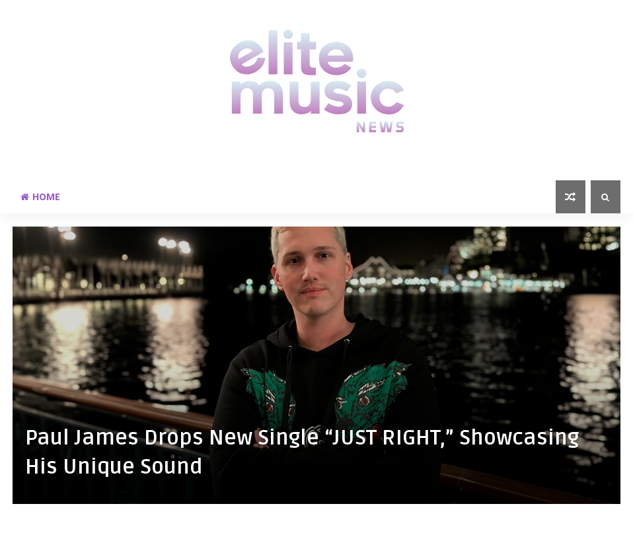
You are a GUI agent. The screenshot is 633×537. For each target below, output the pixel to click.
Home (40, 196)
